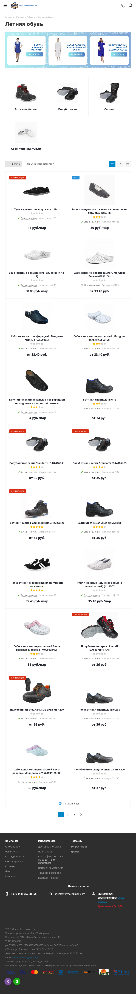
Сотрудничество (15, 856)
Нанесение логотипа (50, 867)
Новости (10, 876)
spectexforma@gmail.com (70, 894)
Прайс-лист (45, 851)
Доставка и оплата (49, 846)
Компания (11, 841)
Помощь (76, 841)
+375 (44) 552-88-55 (24, 894)
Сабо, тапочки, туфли (26, 148)
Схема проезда (14, 861)
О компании (12, 846)
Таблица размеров (49, 872)
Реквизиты (11, 851)
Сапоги (109, 109)
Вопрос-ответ (79, 846)
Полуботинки (67, 109)
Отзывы (10, 866)
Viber (8, 981)
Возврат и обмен (48, 877)
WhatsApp (16, 981)
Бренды (75, 851)
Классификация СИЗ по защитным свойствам (50, 860)
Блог (8, 871)
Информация (46, 841)
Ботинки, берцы (26, 109)
